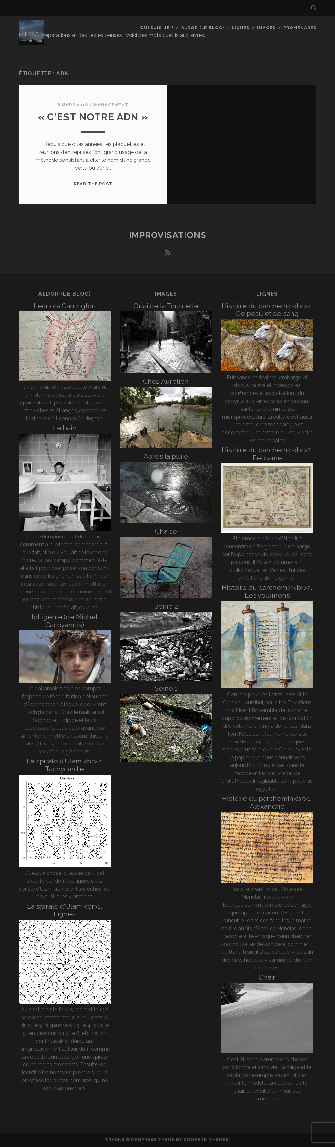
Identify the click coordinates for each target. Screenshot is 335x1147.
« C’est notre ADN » (93, 116)
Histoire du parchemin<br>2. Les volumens (267, 591)
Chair (267, 977)
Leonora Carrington (65, 306)
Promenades (299, 27)
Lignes (240, 27)
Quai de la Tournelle (165, 306)
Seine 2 (166, 606)
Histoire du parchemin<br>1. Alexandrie (267, 802)
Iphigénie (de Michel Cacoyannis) (64, 621)
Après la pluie (166, 456)
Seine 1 (166, 688)
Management (111, 105)
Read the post (93, 183)
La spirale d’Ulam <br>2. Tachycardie (65, 765)
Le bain (65, 428)
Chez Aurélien (166, 381)
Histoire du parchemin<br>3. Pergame (267, 454)
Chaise (166, 531)
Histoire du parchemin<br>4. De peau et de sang (267, 310)
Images (266, 27)
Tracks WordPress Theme (140, 1139)
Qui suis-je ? (157, 27)
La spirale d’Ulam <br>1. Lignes (64, 910)
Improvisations (167, 235)
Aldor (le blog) (202, 27)
